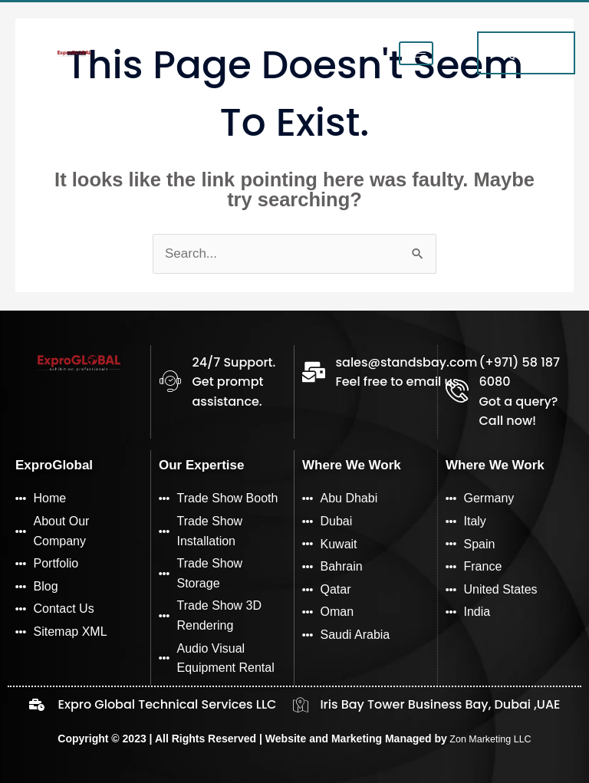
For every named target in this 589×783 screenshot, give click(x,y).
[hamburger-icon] (414, 56)
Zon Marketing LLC (489, 738)
